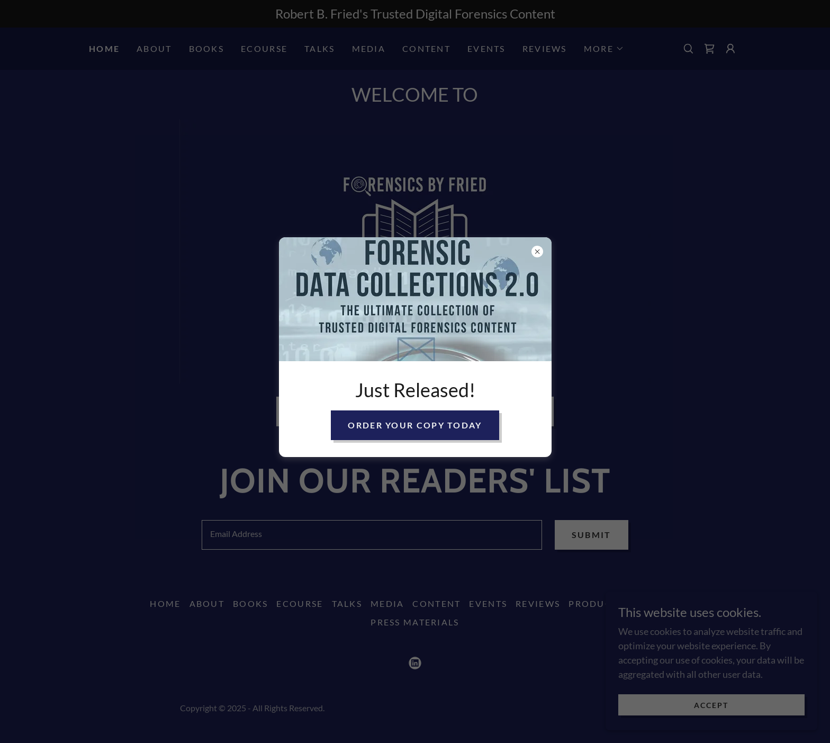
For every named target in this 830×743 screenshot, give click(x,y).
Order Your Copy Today (415, 425)
